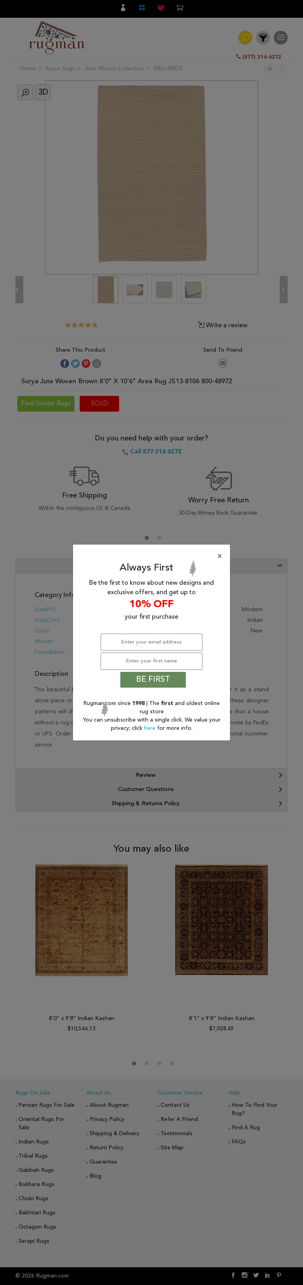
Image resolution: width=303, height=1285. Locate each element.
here (150, 728)
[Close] (153, 556)
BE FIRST (153, 680)
